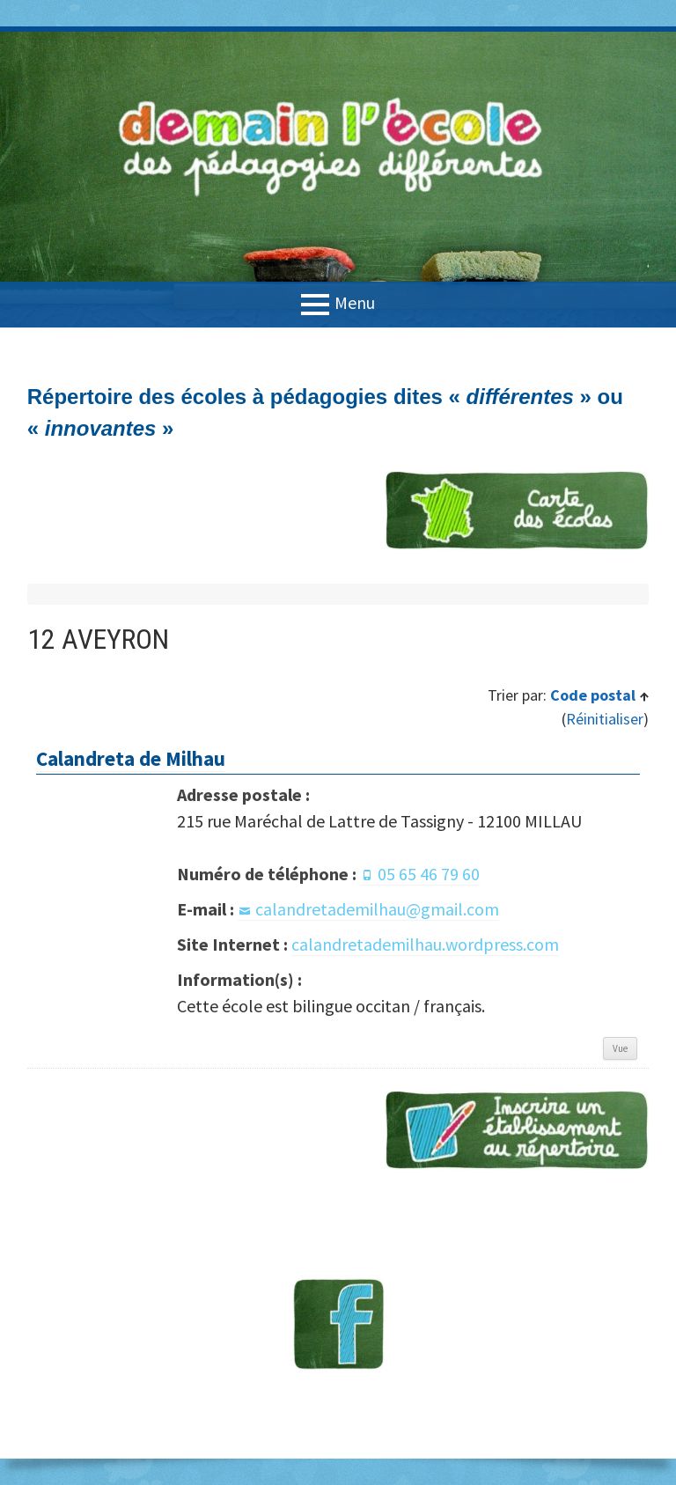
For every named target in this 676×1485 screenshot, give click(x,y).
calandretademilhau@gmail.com (377, 909)
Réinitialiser (604, 719)
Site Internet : (232, 944)
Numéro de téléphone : (266, 874)
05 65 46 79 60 (429, 874)
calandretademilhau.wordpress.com (425, 944)
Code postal (594, 695)
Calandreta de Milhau (130, 758)
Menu (354, 302)
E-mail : (205, 909)
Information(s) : (239, 979)
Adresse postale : (243, 794)
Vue (620, 1048)
